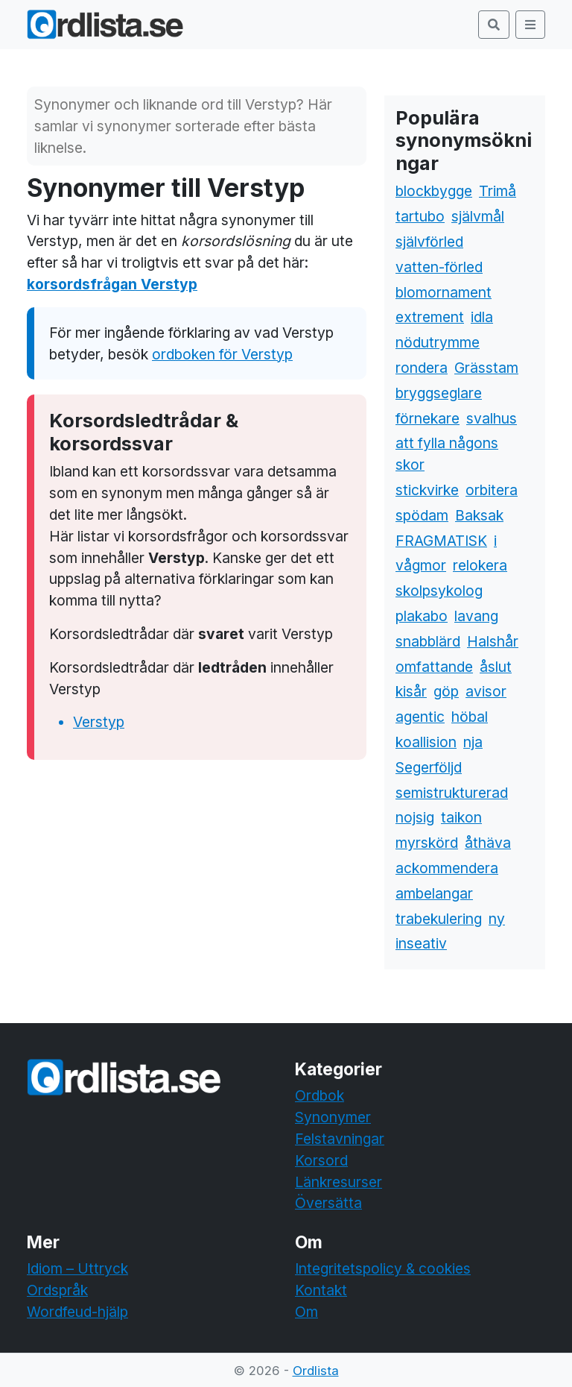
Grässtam (486, 368)
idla (482, 317)
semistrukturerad (451, 793)
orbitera (491, 490)
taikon (461, 817)
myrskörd (426, 843)
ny (497, 919)
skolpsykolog (439, 591)
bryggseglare (438, 393)
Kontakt (321, 1290)
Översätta (328, 1203)
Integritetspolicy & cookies (383, 1268)
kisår (411, 691)
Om (306, 1312)
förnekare (427, 418)
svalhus (491, 418)
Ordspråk (57, 1290)
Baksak (479, 515)
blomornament (443, 292)
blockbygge (433, 191)
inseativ (421, 943)
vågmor (420, 565)
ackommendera (446, 868)
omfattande (434, 667)
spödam (421, 515)
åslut (496, 667)
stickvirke (427, 490)
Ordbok (319, 1095)
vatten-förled (439, 267)
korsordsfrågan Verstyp (112, 284)
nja (473, 742)
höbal (469, 717)
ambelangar (434, 893)
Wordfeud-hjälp (77, 1312)
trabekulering (438, 919)
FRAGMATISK (441, 541)
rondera (421, 368)
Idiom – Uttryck (77, 1268)
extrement (429, 317)
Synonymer (333, 1117)
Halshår (492, 641)
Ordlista (316, 1370)
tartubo (420, 216)
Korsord (321, 1160)
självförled (429, 242)
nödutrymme (437, 342)
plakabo (421, 616)
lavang (476, 616)
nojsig (414, 817)
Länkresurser (338, 1182)
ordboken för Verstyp (222, 354)
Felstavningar (339, 1139)
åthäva (488, 843)
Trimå (497, 191)
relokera (480, 565)
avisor (485, 691)
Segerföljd (428, 767)
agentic (420, 717)
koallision (426, 742)
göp (446, 691)
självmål (477, 216)
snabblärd (427, 641)
